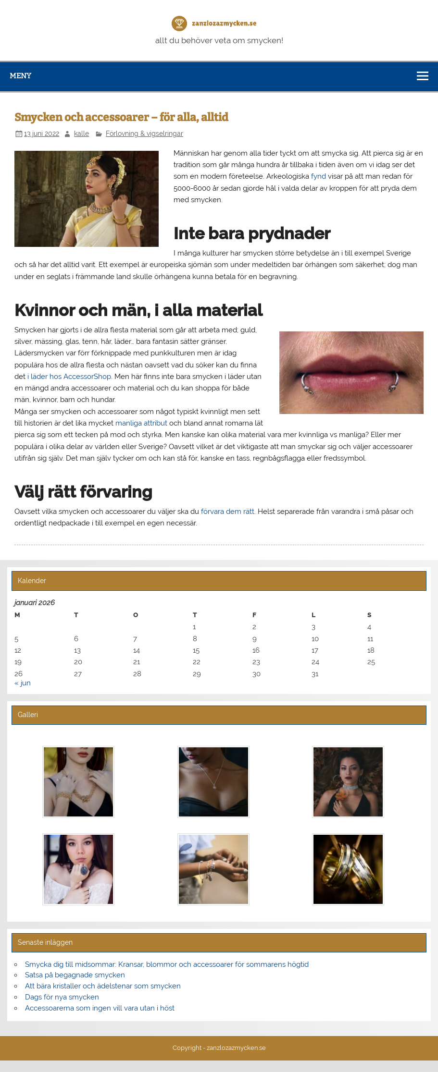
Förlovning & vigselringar (144, 133)
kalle (81, 133)
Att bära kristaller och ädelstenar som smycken (103, 986)
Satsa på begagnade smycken (75, 975)
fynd (318, 176)
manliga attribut (141, 423)
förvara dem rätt (227, 511)
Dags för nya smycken (62, 997)
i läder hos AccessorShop (69, 376)
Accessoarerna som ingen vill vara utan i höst (100, 1008)
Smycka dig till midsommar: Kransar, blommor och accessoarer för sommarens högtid (167, 964)
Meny (20, 76)
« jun (22, 683)
